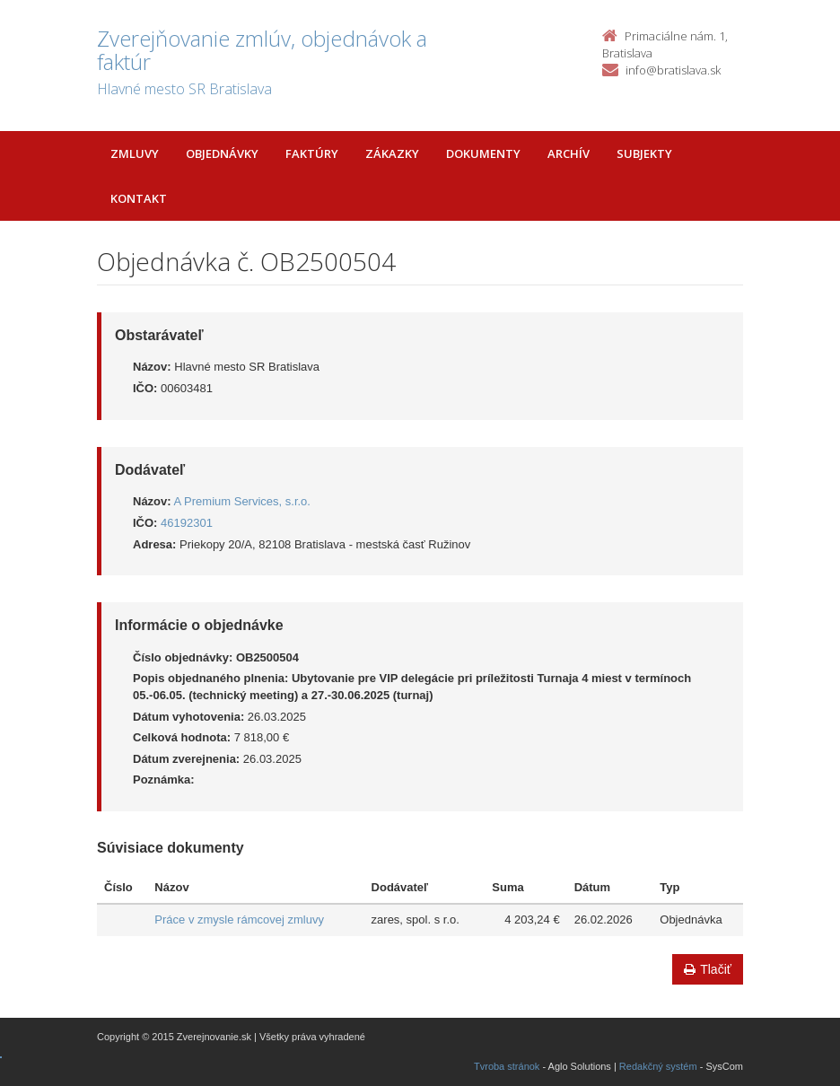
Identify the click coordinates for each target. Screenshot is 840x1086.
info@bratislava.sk (673, 70)
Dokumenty (483, 153)
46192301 (187, 523)
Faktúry (311, 153)
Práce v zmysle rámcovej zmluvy (239, 919)
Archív (568, 153)
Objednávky (222, 153)
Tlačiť (707, 969)
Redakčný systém (658, 1066)
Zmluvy (134, 153)
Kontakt (138, 198)
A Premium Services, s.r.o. (242, 501)
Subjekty (644, 153)
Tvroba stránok (506, 1066)
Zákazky (392, 153)
